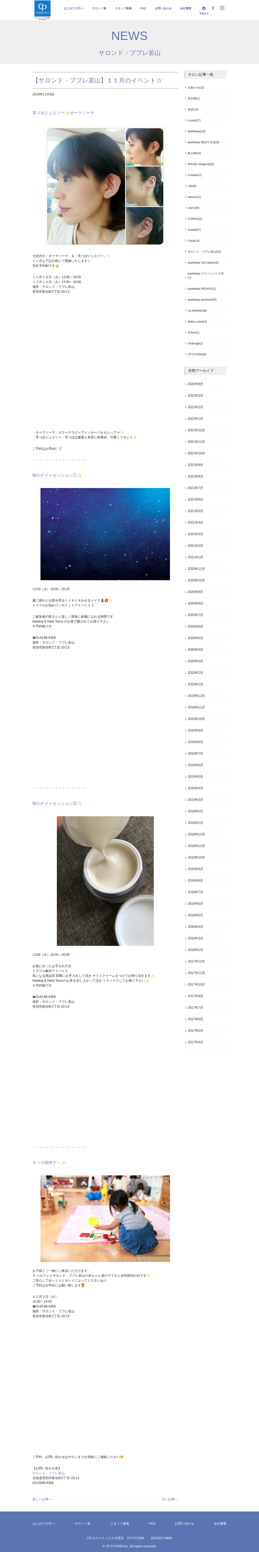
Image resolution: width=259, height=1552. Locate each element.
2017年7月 (195, 1007)
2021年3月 (195, 534)
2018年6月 (195, 903)
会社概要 (185, 8)
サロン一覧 (99, 8)
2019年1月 (195, 823)
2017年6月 (195, 1019)
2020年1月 (195, 684)
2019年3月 (195, 799)
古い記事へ (170, 1499)
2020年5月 (195, 638)
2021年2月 (195, 545)
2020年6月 (195, 626)
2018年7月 (195, 892)
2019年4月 (195, 788)
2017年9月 (195, 996)
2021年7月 (195, 488)
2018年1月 (195, 950)
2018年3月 (195, 938)
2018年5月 (195, 915)
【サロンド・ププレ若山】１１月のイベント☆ (97, 80)
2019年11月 (196, 707)
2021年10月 (196, 453)
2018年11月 (196, 846)
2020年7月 (195, 615)
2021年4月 (195, 522)
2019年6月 (195, 765)
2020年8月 (195, 603)
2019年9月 (195, 730)
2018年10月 (196, 857)
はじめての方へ (74, 8)
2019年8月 (195, 742)
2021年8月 (195, 476)
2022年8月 (195, 384)
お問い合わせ (163, 8)
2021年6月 (195, 499)
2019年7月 (195, 753)
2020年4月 (195, 649)
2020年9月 (195, 592)
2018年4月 (195, 926)
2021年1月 (195, 557)
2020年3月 (195, 661)
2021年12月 (196, 430)
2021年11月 (196, 441)
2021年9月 (195, 465)
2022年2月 (195, 407)
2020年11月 (196, 568)
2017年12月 (196, 961)
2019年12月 (196, 695)
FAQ (143, 8)
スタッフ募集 (123, 8)
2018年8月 (195, 880)
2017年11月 (196, 973)
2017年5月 (195, 1030)
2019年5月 (195, 776)
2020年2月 (195, 672)
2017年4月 (195, 1042)
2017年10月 (196, 984)
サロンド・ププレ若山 (130, 52)
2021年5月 (195, 511)
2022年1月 (195, 418)
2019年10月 (196, 719)
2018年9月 (195, 869)
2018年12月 (196, 834)
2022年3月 (195, 395)
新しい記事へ (42, 1499)
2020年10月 (196, 580)
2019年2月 (195, 811)
